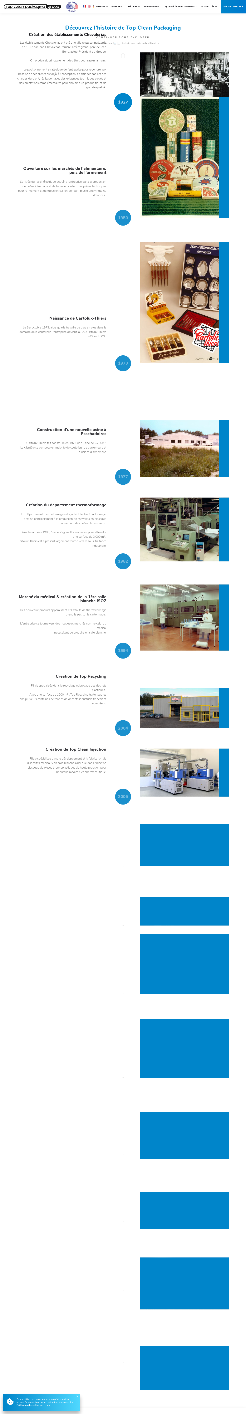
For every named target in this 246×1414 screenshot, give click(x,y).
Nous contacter (233, 7)
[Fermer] (77, 1396)
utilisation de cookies (28, 1405)
